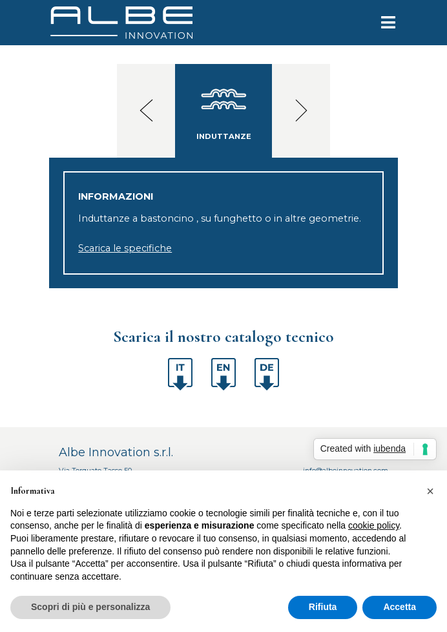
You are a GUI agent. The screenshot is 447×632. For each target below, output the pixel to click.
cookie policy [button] (373, 525)
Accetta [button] (399, 607)
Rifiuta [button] (323, 607)
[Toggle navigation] (381, 22)
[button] (430, 491)
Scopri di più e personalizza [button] (90, 607)
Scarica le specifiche (125, 248)
